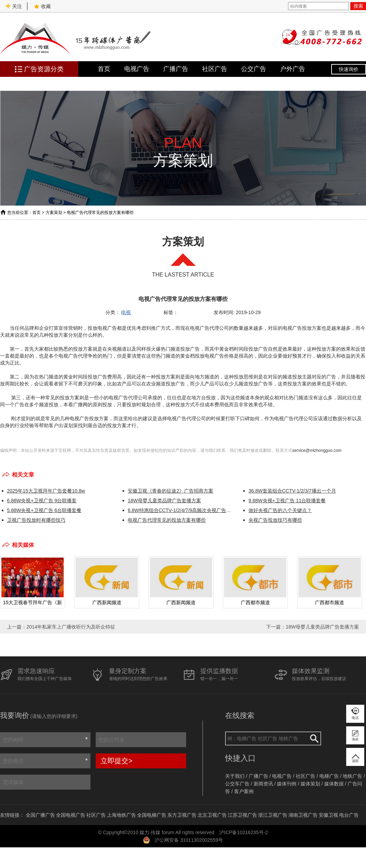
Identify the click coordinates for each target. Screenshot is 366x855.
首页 (104, 68)
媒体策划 (310, 783)
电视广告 (136, 68)
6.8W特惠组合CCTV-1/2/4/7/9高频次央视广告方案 (181, 510)
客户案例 (244, 791)
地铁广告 (352, 776)
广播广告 (175, 68)
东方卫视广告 (182, 815)
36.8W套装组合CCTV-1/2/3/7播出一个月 (292, 491)
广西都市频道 (255, 602)
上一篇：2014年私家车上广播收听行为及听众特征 (61, 627)
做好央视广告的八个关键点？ (280, 510)
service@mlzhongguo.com (317, 450)
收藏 (42, 6)
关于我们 (235, 776)
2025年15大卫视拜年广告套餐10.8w (46, 491)
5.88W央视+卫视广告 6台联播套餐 (44, 510)
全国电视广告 (70, 815)
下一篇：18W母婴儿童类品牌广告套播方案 (312, 627)
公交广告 (253, 68)
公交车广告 (237, 783)
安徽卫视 (328, 815)
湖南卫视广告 (303, 815)
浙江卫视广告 (272, 815)
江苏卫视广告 (242, 815)
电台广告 (349, 815)
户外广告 (292, 68)
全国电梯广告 (151, 815)
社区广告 (214, 68)
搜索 (358, 6)
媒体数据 (334, 783)
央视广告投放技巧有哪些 (275, 520)
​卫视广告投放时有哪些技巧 (36, 520)
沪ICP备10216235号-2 (243, 832)
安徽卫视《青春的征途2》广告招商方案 (170, 491)
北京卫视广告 (212, 815)
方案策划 (54, 212)
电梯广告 (329, 776)
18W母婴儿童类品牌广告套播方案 (164, 500)
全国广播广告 (40, 815)
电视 (126, 312)
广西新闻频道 (106, 602)
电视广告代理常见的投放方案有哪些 (167, 520)
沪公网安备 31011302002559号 (188, 840)
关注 (13, 6)
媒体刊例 (286, 783)
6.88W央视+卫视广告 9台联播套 (42, 500)
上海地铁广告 (121, 815)
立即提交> (117, 761)
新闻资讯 (263, 783)
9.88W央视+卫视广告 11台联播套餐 (287, 500)
